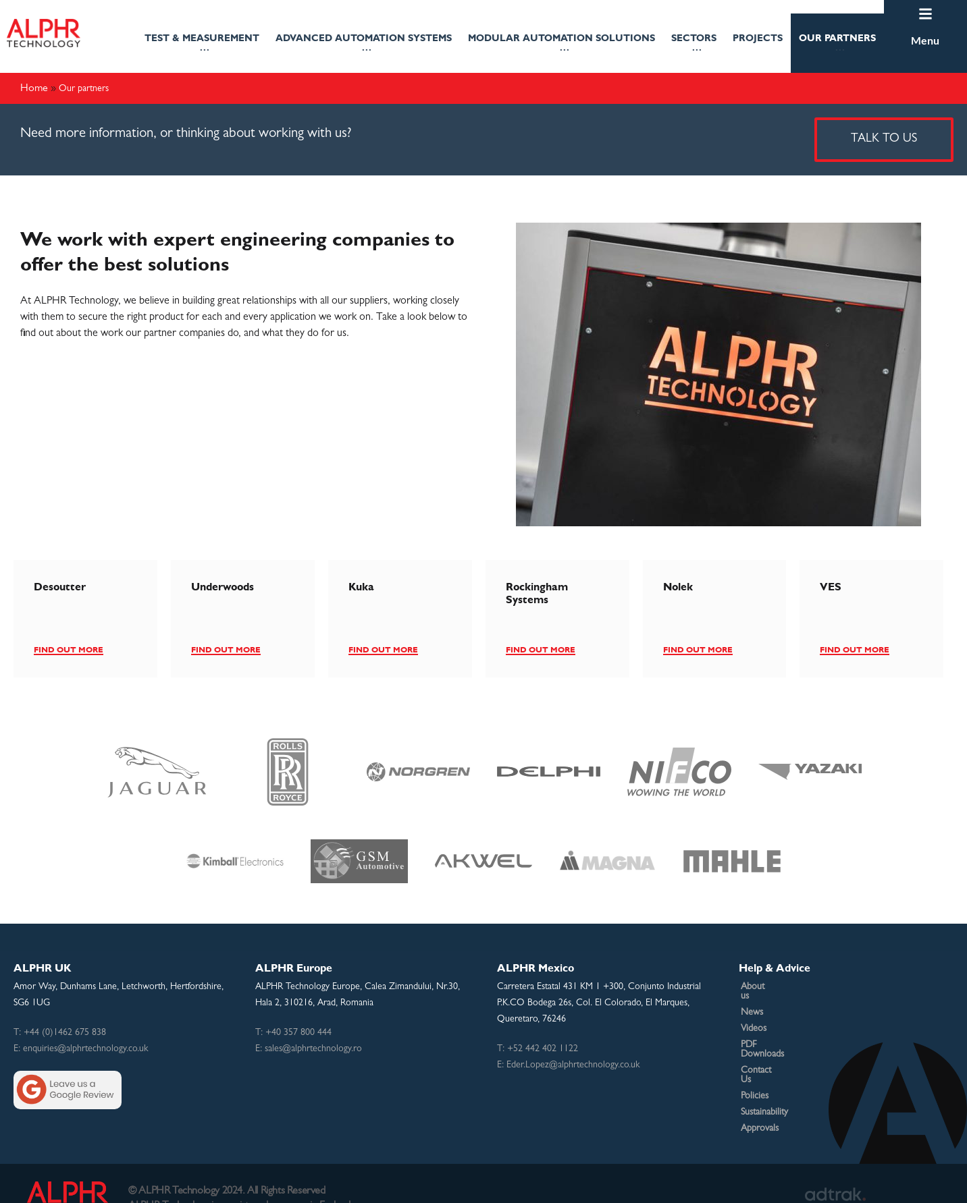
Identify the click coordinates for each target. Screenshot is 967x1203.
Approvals (760, 1100)
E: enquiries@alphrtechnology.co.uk (81, 1049)
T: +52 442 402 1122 (537, 1049)
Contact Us (762, 1052)
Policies (754, 1068)
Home (34, 87)
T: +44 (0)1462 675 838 (60, 1033)
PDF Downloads (771, 1035)
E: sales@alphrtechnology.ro (308, 1049)
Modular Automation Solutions (561, 45)
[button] (201, 43)
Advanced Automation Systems (364, 45)
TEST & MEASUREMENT (202, 45)
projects (758, 38)
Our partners (837, 45)
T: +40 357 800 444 (293, 1033)
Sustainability (764, 1084)
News (752, 1003)
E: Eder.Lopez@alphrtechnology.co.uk (568, 1065)
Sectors (693, 45)
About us (758, 987)
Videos (753, 1019)
